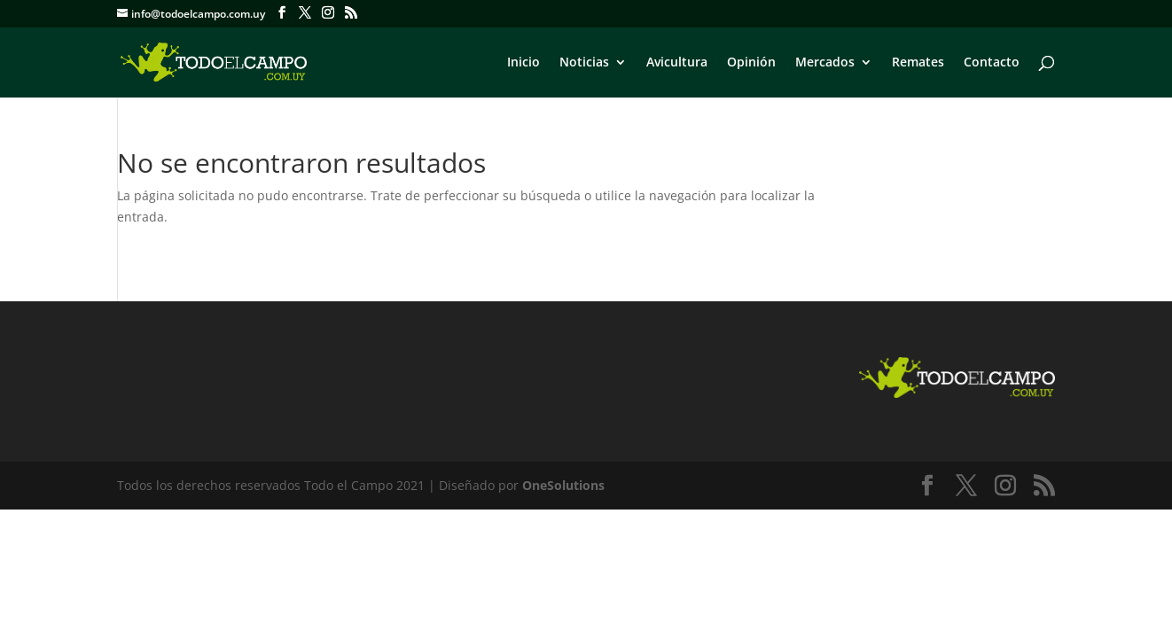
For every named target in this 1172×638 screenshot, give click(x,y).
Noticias (584, 63)
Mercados (825, 63)
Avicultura (676, 63)
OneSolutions (563, 485)
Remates (918, 63)
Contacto (992, 63)
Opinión (751, 63)
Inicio (523, 63)
